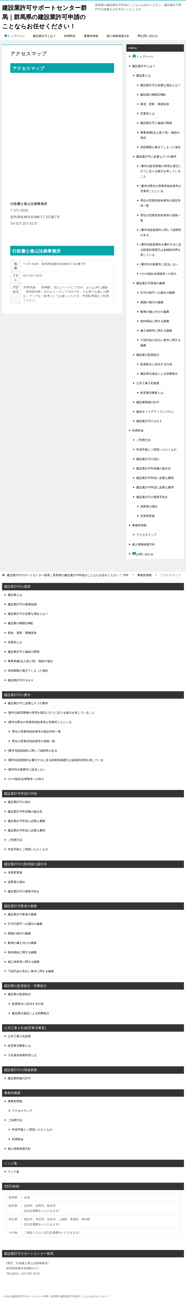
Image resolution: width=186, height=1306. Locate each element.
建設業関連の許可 (147, 402)
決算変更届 (147, 515)
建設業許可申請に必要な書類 (155, 478)
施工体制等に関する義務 (156, 330)
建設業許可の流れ (147, 459)
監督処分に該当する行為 (156, 364)
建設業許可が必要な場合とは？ (160, 85)
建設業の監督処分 (147, 354)
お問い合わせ (148, 36)
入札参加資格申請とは (22, 1055)
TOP (67, 575)
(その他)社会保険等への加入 (158, 273)
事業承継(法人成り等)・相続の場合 (160, 135)
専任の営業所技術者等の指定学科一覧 (160, 203)
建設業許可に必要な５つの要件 (156, 156)
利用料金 (70, 36)
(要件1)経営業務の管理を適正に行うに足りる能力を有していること (160, 171)
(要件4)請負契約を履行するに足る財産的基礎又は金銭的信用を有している (160, 249)
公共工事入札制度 (147, 383)
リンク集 (13, 1171)
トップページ (14, 36)
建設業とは (143, 75)
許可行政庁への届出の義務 (157, 292)
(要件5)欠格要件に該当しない (159, 264)
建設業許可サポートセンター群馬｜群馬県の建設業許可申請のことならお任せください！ (46, 16)
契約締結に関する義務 (154, 321)
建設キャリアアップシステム (155, 411)
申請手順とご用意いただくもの (156, 449)
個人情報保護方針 (117, 36)
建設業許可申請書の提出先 (153, 468)
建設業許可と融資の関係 (156, 123)
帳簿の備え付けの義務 (154, 311)
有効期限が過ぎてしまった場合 (160, 147)
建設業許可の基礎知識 (22, 604)
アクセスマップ (146, 534)
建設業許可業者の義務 (150, 283)
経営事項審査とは (151, 392)
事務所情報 (91, 36)
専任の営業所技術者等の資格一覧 (160, 218)
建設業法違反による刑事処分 (159, 373)
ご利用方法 (143, 440)
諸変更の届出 (149, 506)
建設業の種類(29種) (153, 94)
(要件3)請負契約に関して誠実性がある (160, 232)
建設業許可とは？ (44, 36)
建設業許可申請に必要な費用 (155, 487)
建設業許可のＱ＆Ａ (149, 421)
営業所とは (147, 113)
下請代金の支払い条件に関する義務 (160, 342)
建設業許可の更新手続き (152, 497)
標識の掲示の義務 (151, 302)
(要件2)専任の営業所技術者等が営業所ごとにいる (160, 188)
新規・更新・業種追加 (154, 104)
